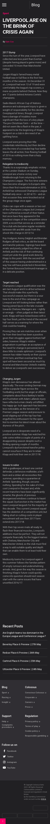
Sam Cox (10, 42)
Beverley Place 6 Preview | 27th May (22, 644)
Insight (6, 702)
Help (5, 721)
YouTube (8, 768)
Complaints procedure (8, 726)
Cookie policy (32, 731)
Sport (5, 692)
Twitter (8, 756)
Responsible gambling (36, 736)
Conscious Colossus (35, 692)
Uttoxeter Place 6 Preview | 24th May (22, 669)
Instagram (9, 762)
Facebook (9, 751)
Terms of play (32, 726)
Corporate (31, 697)
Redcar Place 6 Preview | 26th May (21, 652)
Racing (6, 697)
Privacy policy (32, 721)
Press (29, 707)
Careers (30, 702)
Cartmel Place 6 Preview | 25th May (21, 661)
